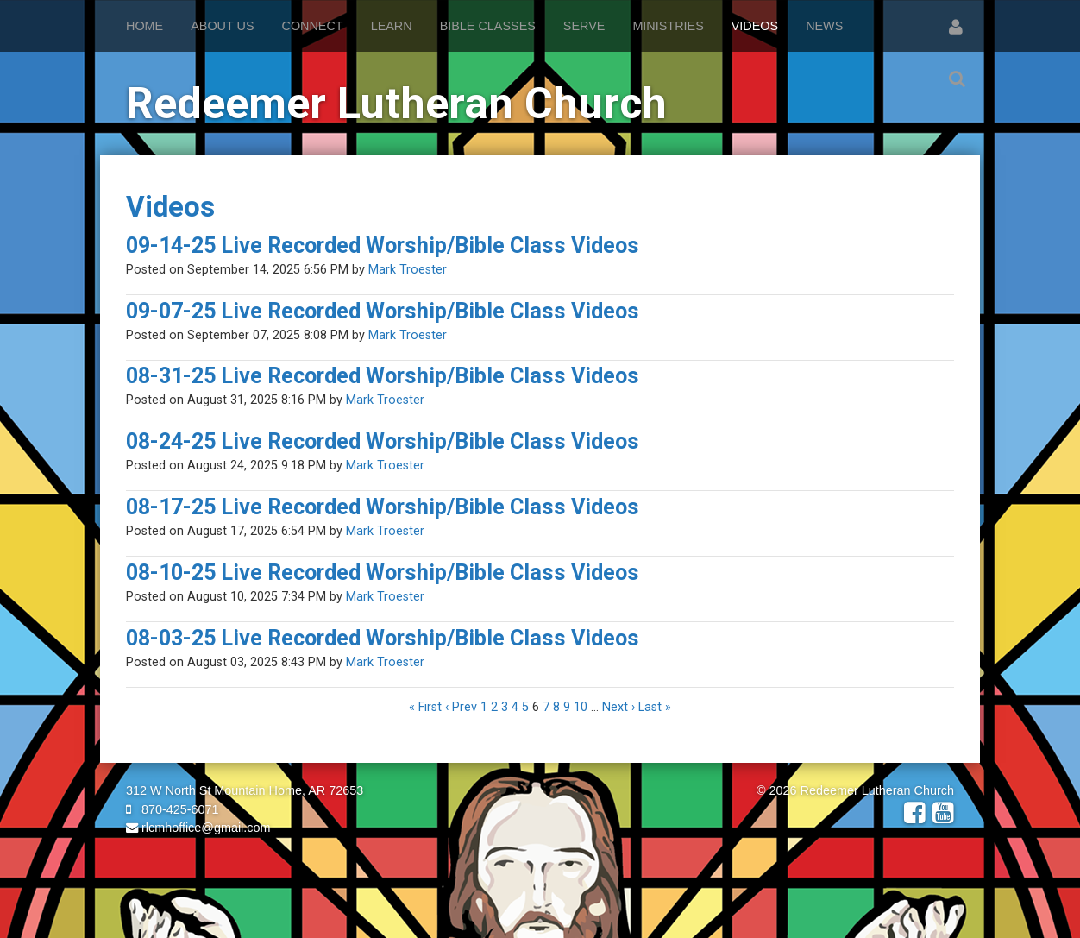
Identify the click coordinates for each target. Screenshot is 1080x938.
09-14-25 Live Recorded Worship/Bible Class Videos (382, 245)
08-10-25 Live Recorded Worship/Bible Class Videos (382, 572)
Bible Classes (488, 26)
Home (144, 26)
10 (580, 707)
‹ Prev (461, 707)
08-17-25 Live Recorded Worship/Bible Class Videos (382, 506)
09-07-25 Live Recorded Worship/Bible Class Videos (382, 311)
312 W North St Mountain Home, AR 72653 (244, 790)
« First (425, 707)
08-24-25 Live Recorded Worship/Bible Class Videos (382, 441)
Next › (618, 707)
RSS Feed (938, 219)
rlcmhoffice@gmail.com (198, 827)
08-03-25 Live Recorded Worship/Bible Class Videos (382, 638)
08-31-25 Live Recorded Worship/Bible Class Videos (382, 375)
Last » (654, 707)
